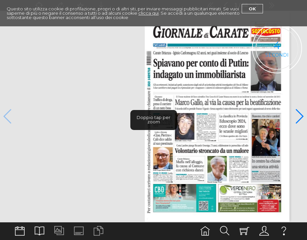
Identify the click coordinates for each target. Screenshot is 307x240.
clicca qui (148, 13)
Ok (252, 8)
